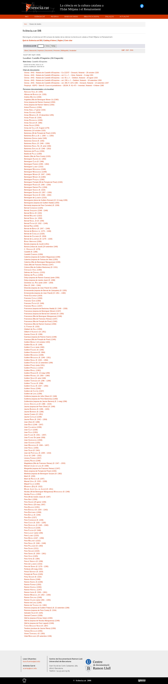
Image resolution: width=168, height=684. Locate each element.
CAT (123, 50)
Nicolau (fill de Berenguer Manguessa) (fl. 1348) (47, 492)
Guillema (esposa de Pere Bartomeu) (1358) (41, 399)
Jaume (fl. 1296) (34, 412)
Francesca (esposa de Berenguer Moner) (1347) (42, 311)
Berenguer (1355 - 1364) (36, 164)
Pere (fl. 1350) (33, 546)
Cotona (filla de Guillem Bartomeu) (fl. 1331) (41, 267)
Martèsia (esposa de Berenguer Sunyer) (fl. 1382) (43, 474)
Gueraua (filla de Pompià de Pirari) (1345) (40, 339)
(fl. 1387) (36, 626)
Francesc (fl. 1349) (34, 303)
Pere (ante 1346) (33, 533)
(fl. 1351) (38, 489)
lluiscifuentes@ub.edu (31, 661)
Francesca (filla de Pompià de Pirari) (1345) (40, 321)
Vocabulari (72, 50)
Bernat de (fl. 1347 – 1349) (37, 228)
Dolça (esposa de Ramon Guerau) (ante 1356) (41, 277)
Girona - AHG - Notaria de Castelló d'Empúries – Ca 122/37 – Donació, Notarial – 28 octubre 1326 (61, 73)
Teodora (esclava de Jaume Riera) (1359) (40, 628)
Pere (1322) (32, 541)
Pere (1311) (31, 548)
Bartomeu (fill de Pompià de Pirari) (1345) (40, 133)
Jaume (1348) (33, 417)
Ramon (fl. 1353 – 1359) (37, 595)
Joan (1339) (31, 430)
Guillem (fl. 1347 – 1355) (36, 386)
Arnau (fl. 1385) (33, 123)
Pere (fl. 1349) (32, 515)
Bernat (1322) (33, 216)
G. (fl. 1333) (31, 326)
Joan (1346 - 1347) (33, 425)
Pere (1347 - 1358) (34, 538)
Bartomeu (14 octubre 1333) (35, 130)
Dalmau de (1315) (34, 272)
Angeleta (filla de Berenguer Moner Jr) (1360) (41, 99)
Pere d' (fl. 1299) (33, 561)
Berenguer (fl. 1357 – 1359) (38, 192)
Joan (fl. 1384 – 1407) (36, 445)
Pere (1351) (32, 507)
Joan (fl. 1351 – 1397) (35, 435)
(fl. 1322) (33, 486)
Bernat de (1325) (34, 234)
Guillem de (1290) (33, 394)
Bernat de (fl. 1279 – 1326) (38, 239)
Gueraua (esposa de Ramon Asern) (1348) (40, 337)
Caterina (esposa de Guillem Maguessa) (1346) (42, 257)
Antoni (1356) (33, 107)
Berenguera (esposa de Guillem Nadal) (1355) (41, 203)
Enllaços (109, 17)
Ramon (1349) (33, 597)
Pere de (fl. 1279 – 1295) (36, 566)
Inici (26, 17)
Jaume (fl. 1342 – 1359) (35, 419)
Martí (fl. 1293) (29, 476)
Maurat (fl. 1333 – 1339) (35, 481)
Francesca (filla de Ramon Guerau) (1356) (40, 324)
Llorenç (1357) (32, 458)
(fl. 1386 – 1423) (38, 404)
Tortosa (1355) (33, 631)
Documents (48, 50)
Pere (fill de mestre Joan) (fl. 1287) (37, 497)
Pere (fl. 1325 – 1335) (35, 523)
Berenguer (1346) (35, 169)
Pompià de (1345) (33, 574)
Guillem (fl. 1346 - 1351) (37, 357)
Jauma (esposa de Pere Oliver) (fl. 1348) (39, 406)
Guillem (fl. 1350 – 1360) (37, 376)
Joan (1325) (32, 443)
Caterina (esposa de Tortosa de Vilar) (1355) (41, 259)
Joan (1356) (31, 448)
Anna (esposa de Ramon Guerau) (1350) (39, 102)
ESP (127, 50)
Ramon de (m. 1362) (35, 605)
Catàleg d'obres (49, 40)
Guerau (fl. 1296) (33, 334)
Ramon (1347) (33, 590)
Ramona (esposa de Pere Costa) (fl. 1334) (40, 610)
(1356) (33, 241)
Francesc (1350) (33, 298)
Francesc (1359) (32, 301)
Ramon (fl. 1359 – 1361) (35, 592)
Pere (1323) (31, 551)
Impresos (41, 50)
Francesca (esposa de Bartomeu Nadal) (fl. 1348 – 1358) (46, 308)
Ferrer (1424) (33, 296)
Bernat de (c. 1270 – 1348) (37, 231)
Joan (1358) (33, 427)
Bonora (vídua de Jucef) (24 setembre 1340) (41, 247)
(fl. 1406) (33, 92)
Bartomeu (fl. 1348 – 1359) (37, 143)
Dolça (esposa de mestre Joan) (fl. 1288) (39, 280)
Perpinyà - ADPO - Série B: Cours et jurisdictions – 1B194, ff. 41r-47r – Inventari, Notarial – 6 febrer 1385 (64, 85)
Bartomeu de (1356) (34, 151)
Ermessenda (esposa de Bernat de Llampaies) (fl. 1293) (45, 290)
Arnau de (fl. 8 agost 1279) (36, 128)
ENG (131, 50)
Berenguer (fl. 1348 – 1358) (37, 185)
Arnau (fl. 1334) (32, 118)
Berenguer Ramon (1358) (35, 187)
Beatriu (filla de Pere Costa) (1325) (37, 156)
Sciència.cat (40, 17)
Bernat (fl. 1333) (33, 213)
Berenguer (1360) (35, 177)
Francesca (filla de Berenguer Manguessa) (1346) (43, 316)
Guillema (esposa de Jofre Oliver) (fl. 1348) (40, 396)
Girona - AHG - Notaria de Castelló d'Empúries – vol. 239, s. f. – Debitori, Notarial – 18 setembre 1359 (63, 80)
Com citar (68, 40)
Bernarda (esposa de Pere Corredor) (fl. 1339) (41, 205)
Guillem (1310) (33, 368)
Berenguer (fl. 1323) (34, 190)
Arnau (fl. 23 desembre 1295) (39, 115)
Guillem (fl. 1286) (33, 383)
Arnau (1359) (32, 112)
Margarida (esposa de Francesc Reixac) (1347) (42, 468)
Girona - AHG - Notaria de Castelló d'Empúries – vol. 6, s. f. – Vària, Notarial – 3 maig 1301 (58, 75)
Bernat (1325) (33, 208)
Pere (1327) (30, 517)
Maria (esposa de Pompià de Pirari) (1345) (40, 471)
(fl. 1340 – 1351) (32, 455)
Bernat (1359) (31, 226)
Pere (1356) (30, 499)
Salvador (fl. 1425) (33, 613)
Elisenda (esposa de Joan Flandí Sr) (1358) (40, 288)
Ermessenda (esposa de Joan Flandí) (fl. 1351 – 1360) (45, 293)
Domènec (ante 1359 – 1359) (38, 283)
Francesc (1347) (33, 306)
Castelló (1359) (33, 254)
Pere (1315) (31, 535)
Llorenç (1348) (32, 461)
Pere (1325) (31, 556)
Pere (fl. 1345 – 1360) (36, 525)
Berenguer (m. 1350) (35, 159)
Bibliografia (64, 50)
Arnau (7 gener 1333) (35, 110)
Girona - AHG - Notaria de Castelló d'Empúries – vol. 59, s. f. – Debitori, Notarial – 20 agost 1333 (61, 78)
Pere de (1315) (33, 564)
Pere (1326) (32, 528)
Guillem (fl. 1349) (33, 345)
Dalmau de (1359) (33, 275)
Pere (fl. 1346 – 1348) (35, 543)
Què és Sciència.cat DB (32, 40)
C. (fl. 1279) (32, 249)
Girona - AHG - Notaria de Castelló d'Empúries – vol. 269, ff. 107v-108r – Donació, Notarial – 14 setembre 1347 (66, 83)
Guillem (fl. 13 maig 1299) (37, 373)
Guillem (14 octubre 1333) (37, 342)
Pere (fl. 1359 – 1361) (35, 553)
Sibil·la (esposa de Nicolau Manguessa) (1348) (42, 621)
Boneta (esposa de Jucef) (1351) (36, 244)
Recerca (55, 17)
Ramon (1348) (32, 579)
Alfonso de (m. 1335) (35, 94)
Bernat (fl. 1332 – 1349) (36, 223)
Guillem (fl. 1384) (34, 352)
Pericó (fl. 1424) (33, 572)
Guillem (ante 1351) (34, 365)
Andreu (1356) (32, 97)
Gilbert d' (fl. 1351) (35, 332)
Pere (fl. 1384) (32, 559)
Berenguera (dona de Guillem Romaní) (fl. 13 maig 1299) (46, 200)
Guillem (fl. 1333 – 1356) (36, 360)
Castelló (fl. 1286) (31, 252)
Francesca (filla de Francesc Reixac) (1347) (40, 319)
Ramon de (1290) (33, 602)
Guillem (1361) (32, 370)
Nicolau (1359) (32, 494)
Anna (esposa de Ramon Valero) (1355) (39, 105)
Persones (57, 50)
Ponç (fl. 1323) (33, 577)
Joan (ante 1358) (34, 437)
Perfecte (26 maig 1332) (33, 569)
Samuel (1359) (33, 615)
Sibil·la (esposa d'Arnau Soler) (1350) (38, 618)
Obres (26, 50)
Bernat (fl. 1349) (34, 221)
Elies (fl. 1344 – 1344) (32, 285)
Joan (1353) (31, 432)
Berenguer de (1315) (35, 198)
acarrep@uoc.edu (30, 668)
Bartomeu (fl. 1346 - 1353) (37, 149)
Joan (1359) (33, 440)
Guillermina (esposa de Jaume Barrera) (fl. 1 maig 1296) (45, 401)
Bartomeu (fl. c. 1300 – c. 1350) (39, 136)
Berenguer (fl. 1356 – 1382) (37, 195)
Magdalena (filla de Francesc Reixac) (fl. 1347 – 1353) (44, 463)
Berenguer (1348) (35, 172)
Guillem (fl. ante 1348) (35, 378)
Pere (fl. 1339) (33, 520)
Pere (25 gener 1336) (35, 502)
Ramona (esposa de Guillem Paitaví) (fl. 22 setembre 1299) (46, 608)
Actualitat (124, 17)
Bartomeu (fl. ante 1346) (37, 146)
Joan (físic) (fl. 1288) (32, 422)
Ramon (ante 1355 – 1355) (37, 600)
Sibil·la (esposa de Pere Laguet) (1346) (39, 623)
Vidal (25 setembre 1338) (38, 636)
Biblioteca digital (92, 17)
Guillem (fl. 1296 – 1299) (37, 381)
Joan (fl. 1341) (32, 450)
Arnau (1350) (31, 125)
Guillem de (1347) (34, 391)
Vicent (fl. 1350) (34, 633)
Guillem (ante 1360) (34, 347)
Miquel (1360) (32, 484)
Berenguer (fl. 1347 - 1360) (37, 174)
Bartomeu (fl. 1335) (34, 141)
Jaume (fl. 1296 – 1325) (36, 409)
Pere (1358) (32, 512)
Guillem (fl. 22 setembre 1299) (38, 363)
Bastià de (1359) (33, 154)
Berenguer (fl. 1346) (34, 161)
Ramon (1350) (32, 587)
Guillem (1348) (34, 355)
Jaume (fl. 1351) (33, 414)
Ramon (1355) (32, 584)
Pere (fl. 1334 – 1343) (36, 510)
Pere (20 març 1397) (34, 504)
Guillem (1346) (32, 388)
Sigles (60, 40)
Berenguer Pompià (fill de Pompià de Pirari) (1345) (43, 182)
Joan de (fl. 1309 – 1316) (37, 453)
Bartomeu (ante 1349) (35, 138)
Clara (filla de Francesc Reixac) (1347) (38, 265)
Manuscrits (33, 50)
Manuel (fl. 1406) (36, 466)
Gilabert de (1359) (33, 329)
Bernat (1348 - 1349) (36, 210)
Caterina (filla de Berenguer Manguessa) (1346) (42, 262)
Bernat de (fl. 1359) (35, 236)
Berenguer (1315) (33, 167)
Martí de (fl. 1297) (34, 479)
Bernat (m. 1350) (33, 218)
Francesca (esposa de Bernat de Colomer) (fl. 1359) (44, 314)
